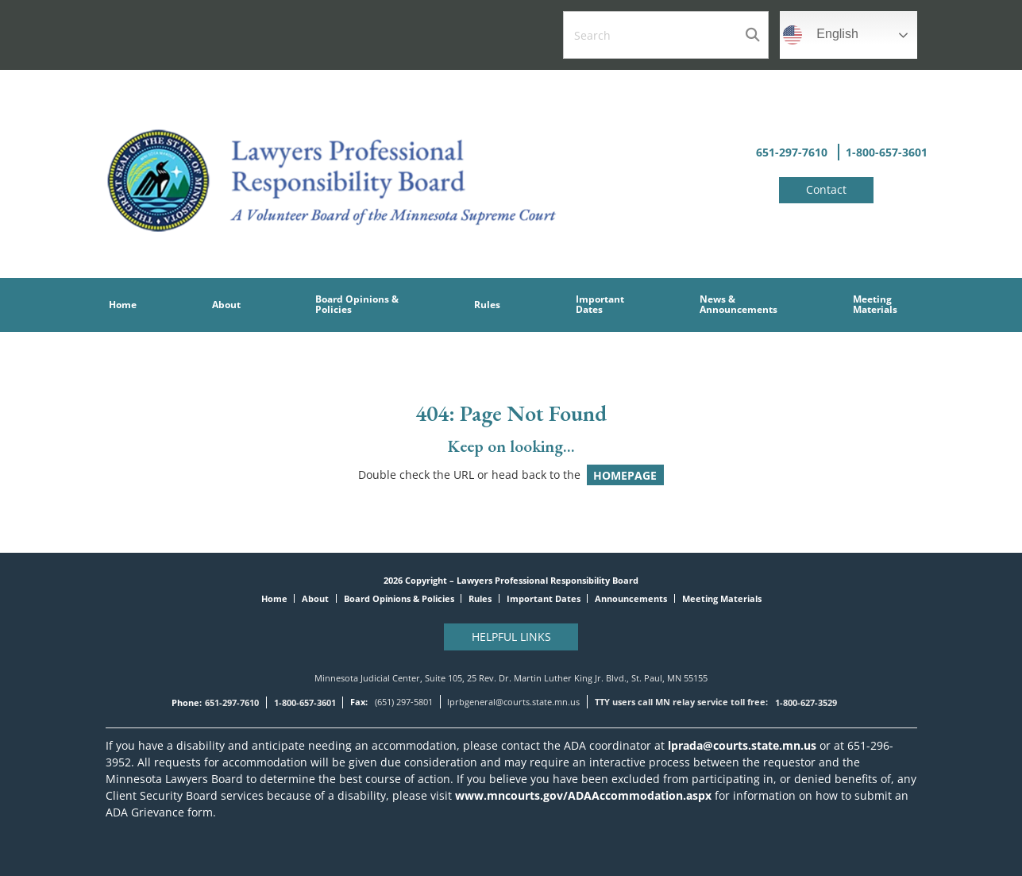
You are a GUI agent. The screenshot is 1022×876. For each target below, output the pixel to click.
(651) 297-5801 (404, 702)
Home (274, 598)
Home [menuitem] (123, 304)
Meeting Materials (722, 598)
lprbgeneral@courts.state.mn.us (513, 702)
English (820, 34)
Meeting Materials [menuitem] (875, 303)
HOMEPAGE (625, 474)
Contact (826, 189)
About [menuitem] (226, 304)
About (315, 598)
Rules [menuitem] (487, 304)
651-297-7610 (791, 152)
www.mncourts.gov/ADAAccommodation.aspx (583, 795)
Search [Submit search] (752, 35)
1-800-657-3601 (887, 152)
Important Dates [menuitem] (600, 303)
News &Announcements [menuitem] (738, 303)
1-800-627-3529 (806, 702)
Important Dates (543, 598)
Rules (480, 598)
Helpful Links (511, 636)
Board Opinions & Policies (399, 598)
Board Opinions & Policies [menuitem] (357, 303)
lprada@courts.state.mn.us (740, 745)
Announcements (631, 598)
